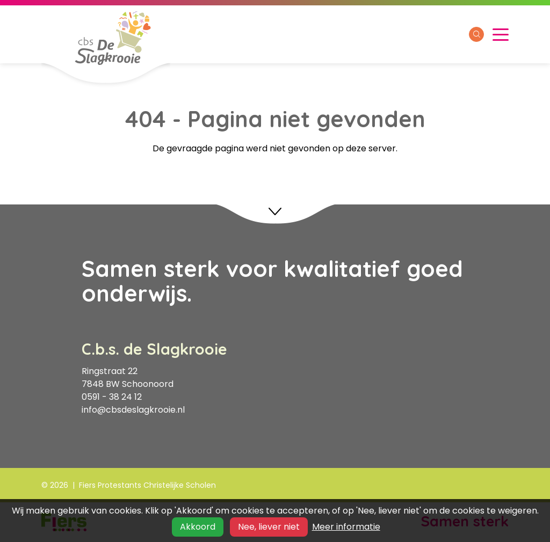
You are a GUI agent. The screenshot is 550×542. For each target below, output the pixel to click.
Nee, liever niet (269, 527)
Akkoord (197, 527)
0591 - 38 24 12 (112, 397)
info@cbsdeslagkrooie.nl (133, 410)
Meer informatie (346, 527)
